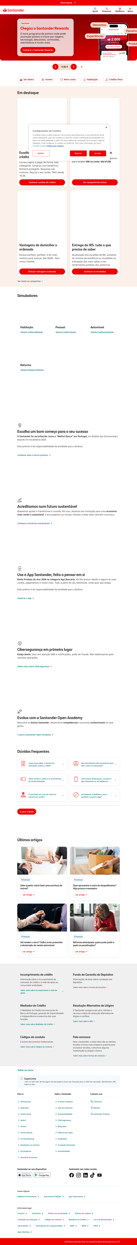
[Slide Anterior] (55, 67)
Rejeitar (78, 153)
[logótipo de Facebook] (71, 1175)
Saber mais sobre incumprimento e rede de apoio (42, 991)
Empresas (23, 1108)
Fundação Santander (65, 1145)
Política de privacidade (59, 1213)
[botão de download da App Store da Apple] (24, 1174)
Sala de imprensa (63, 1108)
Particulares (24, 1102)
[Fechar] (106, 127)
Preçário (22, 1213)
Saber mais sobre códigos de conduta (37, 1046)
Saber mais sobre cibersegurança (35, 666)
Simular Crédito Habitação (32, 332)
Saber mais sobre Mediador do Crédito (38, 1024)
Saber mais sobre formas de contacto (90, 1055)
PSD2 (97, 1226)
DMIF (73, 1226)
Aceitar (97, 153)
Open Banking (25, 1232)
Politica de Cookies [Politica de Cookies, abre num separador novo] (55, 146)
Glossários (38, 1213)
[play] (82, 67)
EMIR (85, 1226)
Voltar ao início (27, 1070)
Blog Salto (61, 1126)
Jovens (22, 1126)
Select (22, 1120)
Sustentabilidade (63, 1114)
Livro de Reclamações (104, 1219)
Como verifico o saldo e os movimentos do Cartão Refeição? (46, 780)
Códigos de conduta (54, 1219)
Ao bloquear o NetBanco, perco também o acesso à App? (98, 795)
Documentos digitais (54, 1196)
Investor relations (64, 1102)
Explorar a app (26, 598)
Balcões (95, 1108)
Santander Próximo (100, 1114)
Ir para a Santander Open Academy (36, 735)
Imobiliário (61, 1139)
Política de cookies (84, 1213)
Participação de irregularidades (51, 1226)
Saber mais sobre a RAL (84, 1021)
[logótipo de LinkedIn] (85, 1175)
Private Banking (26, 1139)
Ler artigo (29, 894)
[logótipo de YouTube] (99, 1175)
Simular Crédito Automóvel (102, 332)
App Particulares (77, 1196)
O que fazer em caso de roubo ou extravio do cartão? (46, 795)
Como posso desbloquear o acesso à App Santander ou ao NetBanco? (98, 780)
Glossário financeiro (27, 1157)
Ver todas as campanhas (29, 281)
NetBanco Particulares (28, 1196)
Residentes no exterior (29, 1145)
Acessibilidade (62, 1151)
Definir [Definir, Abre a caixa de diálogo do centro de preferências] (41, 153)
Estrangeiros (24, 1151)
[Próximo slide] (74, 67)
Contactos (96, 1102)
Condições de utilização (29, 1219)
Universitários (25, 1133)
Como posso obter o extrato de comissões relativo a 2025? (46, 764)
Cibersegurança (63, 1120)
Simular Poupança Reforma (32, 370)
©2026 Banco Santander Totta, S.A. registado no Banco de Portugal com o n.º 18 (92, 1241)
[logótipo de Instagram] (78, 1175)
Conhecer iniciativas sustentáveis (35, 523)
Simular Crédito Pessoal (66, 332)
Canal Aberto (24, 1226)
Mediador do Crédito (79, 1219)
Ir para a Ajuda (27, 811)
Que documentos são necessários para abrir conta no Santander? (98, 764)
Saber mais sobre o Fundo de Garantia (90, 987)
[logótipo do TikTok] (92, 1175)
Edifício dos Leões (64, 1133)
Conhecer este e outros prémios (34, 455)
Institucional (24, 1114)
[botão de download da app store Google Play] (42, 1174)
